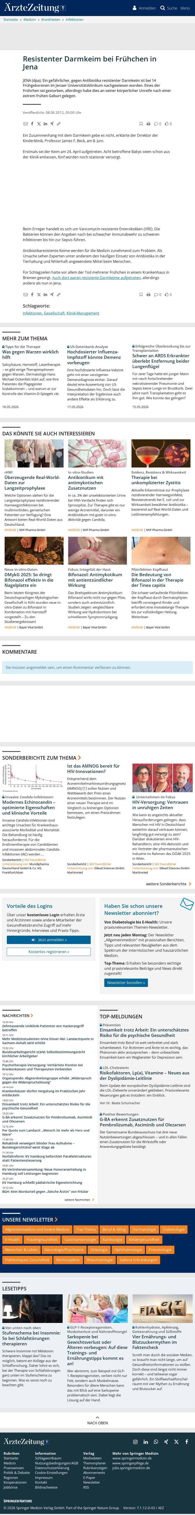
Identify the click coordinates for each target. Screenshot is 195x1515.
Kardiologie (112, 1240)
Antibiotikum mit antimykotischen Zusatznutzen (86, 483)
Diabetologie (174, 1230)
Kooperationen (15, 1483)
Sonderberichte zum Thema (39, 758)
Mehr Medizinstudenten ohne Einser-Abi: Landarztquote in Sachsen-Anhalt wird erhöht (48, 1042)
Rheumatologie (100, 1261)
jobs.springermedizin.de (131, 1469)
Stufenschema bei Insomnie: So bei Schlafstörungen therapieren (31, 1339)
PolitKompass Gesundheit (27, 1261)
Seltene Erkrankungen (138, 1261)
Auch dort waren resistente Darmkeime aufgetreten (96, 278)
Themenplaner (94, 1464)
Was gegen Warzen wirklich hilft (30, 355)
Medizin (10, 1464)
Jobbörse (10, 1488)
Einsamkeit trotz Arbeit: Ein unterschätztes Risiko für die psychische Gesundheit (46, 1107)
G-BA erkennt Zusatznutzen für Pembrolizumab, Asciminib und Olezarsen (47, 1120)
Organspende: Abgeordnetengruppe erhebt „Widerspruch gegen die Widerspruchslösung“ (46, 1081)
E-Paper (89, 1478)
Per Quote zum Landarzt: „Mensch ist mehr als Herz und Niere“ (46, 1133)
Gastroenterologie (80, 1240)
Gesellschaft (54, 314)
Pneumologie (160, 1250)
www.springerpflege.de (130, 1464)
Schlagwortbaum (48, 1459)
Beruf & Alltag (114, 1230)
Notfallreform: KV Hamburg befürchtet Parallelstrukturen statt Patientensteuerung (46, 1159)
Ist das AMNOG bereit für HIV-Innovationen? (93, 769)
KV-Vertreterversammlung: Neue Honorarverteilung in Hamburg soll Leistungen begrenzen (44, 1172)
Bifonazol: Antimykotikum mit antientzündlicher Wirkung (95, 581)
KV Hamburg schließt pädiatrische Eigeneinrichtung (42, 1183)
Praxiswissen (14, 1469)
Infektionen (32, 314)
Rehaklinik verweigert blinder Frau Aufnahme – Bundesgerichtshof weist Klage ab (38, 1146)
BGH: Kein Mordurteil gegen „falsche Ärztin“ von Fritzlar (45, 1193)
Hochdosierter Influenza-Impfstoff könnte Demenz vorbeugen (94, 358)
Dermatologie (144, 1230)
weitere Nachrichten (80, 1201)
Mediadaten (92, 1459)
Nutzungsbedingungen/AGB (56, 1464)
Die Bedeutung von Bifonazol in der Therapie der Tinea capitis (157, 581)
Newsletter (91, 1483)
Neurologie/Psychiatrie (64, 1250)
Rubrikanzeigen (95, 1469)
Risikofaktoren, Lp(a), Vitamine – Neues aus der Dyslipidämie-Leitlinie (144, 1076)
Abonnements (94, 1473)
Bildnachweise (46, 1488)
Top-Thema (86, 1230)
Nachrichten (15, 1016)
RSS (86, 1488)
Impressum (44, 1478)
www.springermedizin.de (132, 1459)
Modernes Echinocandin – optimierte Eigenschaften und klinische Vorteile (28, 808)
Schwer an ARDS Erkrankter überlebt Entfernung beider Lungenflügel (160, 362)
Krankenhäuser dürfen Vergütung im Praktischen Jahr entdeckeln (43, 1094)
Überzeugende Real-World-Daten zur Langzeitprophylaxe (32, 483)
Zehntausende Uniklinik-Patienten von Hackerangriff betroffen (43, 1029)
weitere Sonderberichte (169, 885)
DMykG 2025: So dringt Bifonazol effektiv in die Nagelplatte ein (29, 581)
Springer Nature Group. (101, 1509)
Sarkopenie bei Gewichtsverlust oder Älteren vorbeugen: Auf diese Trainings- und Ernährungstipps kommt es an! (97, 1351)
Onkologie (99, 1250)
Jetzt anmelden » (49, 940)
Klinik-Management (83, 314)
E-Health (12, 1240)
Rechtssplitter (68, 1261)
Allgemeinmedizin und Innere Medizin (37, 1230)
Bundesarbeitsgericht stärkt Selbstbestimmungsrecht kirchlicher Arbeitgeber (43, 1055)
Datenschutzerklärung (52, 1469)
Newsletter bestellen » (126, 983)
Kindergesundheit (144, 1240)
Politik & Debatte (17, 1473)
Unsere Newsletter (27, 1220)
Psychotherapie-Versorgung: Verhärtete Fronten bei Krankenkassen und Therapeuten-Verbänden (42, 1068)
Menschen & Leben (21, 1250)
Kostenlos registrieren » (49, 952)
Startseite (11, 1459)
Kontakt (41, 1483)
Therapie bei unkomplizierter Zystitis (156, 481)
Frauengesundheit (42, 1240)
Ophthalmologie (128, 1250)
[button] (184, 8)
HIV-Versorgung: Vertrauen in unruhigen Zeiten (160, 806)
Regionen (11, 1478)
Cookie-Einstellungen (51, 1473)
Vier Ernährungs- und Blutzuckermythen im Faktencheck (154, 1343)
